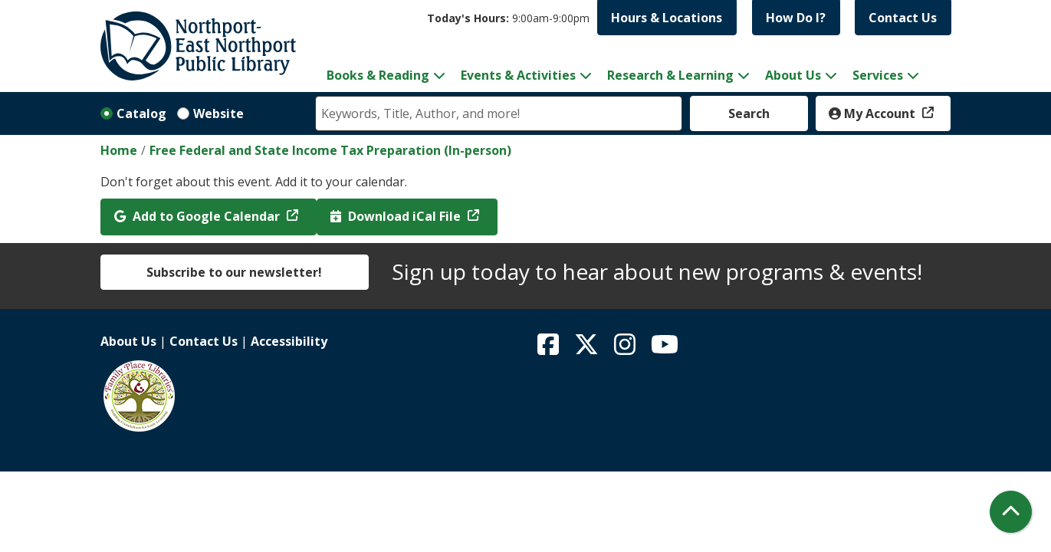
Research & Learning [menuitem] (670, 75)
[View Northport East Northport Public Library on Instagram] (626, 348)
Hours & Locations (666, 17)
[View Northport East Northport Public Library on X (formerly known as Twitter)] (588, 348)
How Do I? (796, 17)
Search (749, 113)
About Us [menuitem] (793, 75)
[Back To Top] (1011, 512)
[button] (508, 18)
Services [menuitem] (877, 75)
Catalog (141, 113)
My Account (873, 113)
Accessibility (289, 341)
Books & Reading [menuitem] (378, 75)
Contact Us (903, 17)
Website (218, 113)
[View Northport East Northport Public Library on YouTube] (664, 348)
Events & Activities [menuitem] (518, 75)
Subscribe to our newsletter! (234, 272)
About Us (128, 341)
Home (118, 150)
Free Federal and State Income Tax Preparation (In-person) (330, 150)
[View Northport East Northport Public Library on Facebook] (549, 348)
